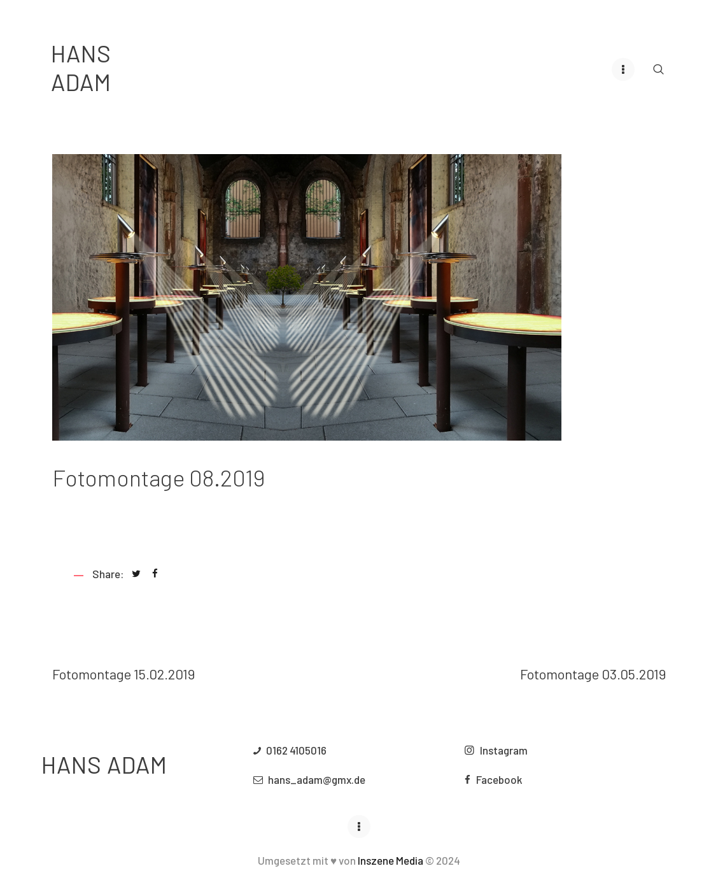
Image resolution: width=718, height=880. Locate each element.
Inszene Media (390, 866)
